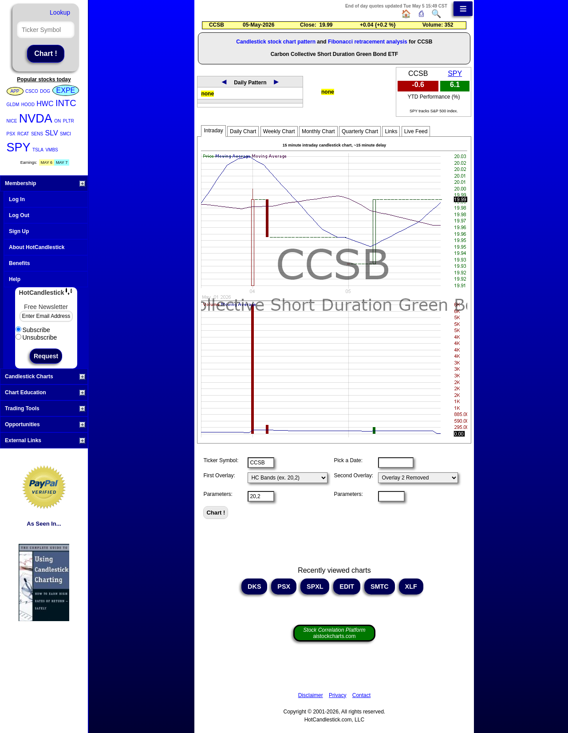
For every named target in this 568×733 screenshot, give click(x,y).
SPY (19, 147)
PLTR (68, 121)
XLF (411, 586)
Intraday (213, 130)
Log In (17, 199)
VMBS (51, 149)
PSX (11, 133)
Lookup (60, 12)
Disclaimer (310, 695)
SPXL (315, 586)
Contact (361, 695)
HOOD (28, 104)
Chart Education (45, 392)
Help (14, 279)
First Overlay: (219, 475)
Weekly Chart (279, 131)
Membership (45, 183)
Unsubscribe (36, 337)
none (207, 94)
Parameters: (217, 494)
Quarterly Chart (360, 131)
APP (15, 91)
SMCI (65, 133)
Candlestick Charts (45, 376)
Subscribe (33, 329)
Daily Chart (243, 131)
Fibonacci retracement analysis (367, 42)
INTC (65, 103)
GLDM (13, 104)
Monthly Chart (318, 131)
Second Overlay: (353, 475)
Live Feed (416, 131)
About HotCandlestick (36, 247)
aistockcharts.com (334, 633)
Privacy (337, 695)
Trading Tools (45, 408)
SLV (51, 133)
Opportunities (45, 424)
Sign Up (19, 231)
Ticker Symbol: (220, 460)
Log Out (19, 215)
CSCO (31, 91)
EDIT (347, 586)
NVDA (35, 118)
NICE (12, 121)
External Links (45, 440)
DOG (45, 91)
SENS (37, 133)
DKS (254, 586)
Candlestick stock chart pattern (276, 42)
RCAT (23, 133)
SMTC (379, 586)
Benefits (19, 263)
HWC (44, 103)
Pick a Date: (348, 460)
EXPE (65, 90)
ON (57, 121)
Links (391, 131)
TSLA (37, 149)
